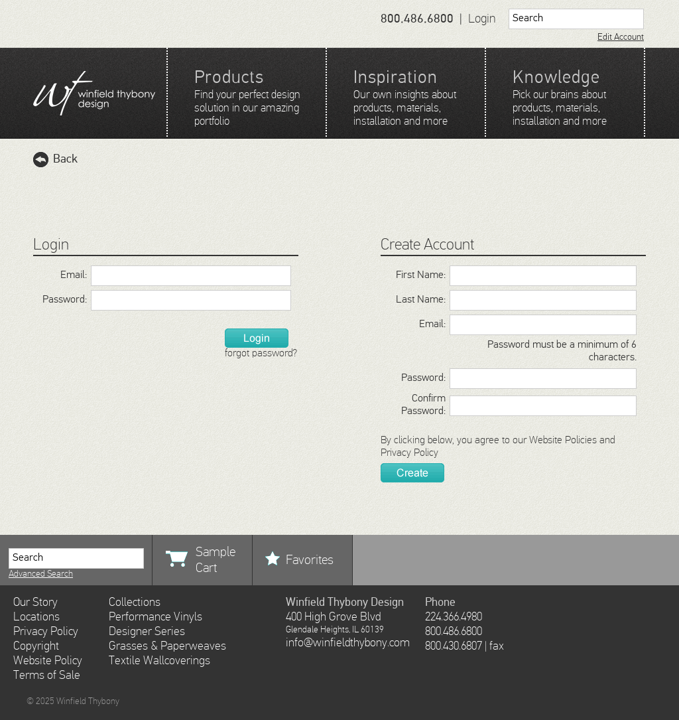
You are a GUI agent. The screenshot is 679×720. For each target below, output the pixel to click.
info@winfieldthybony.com (348, 643)
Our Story (35, 603)
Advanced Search (41, 574)
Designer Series (147, 632)
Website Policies (563, 440)
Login (482, 19)
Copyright (36, 646)
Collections (134, 603)
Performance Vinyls (155, 617)
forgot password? (261, 353)
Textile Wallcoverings (159, 661)
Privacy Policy (409, 453)
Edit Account (620, 37)
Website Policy (47, 661)
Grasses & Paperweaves (167, 646)
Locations (36, 617)
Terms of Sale (46, 676)
